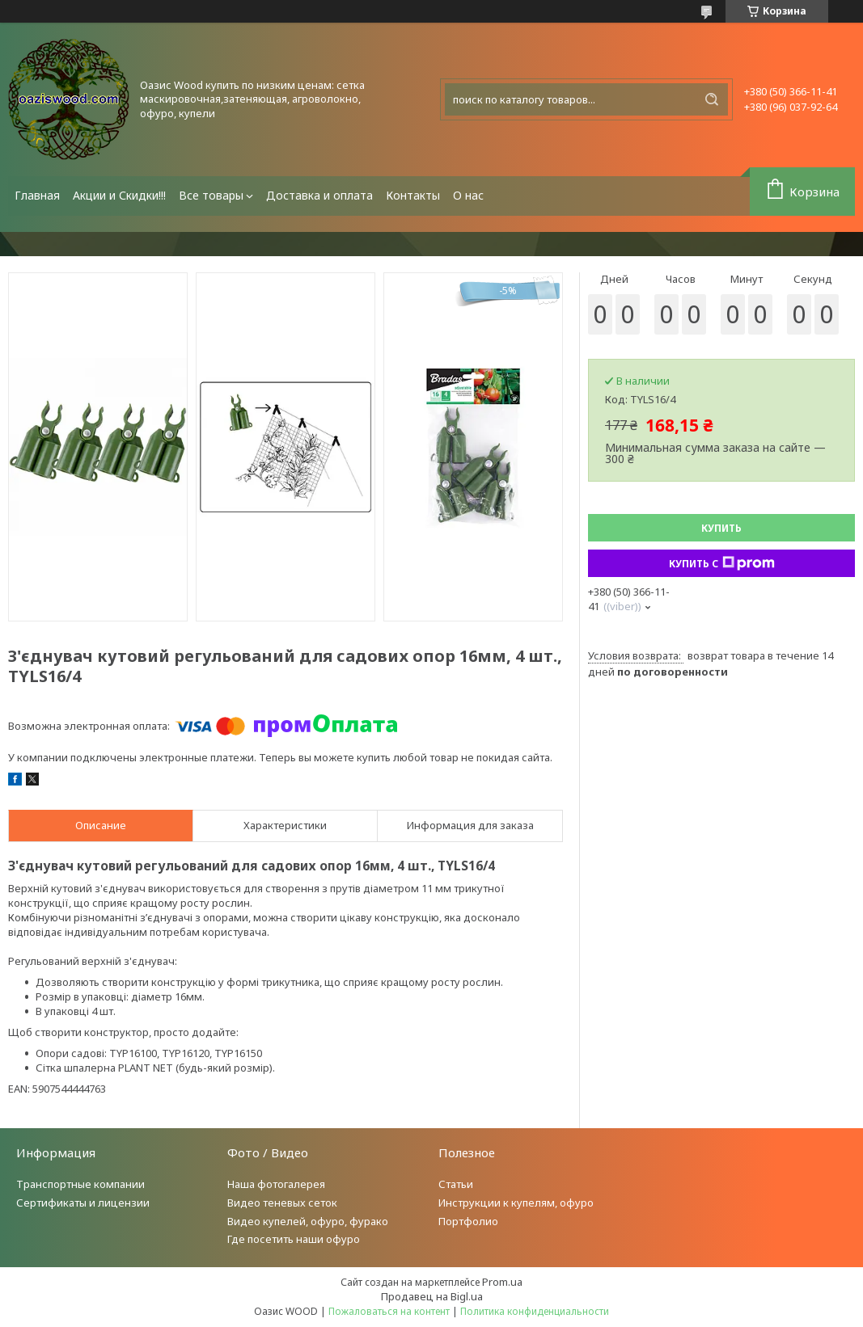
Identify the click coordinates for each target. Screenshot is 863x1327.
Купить (721, 528)
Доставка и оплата (319, 195)
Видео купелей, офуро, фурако (307, 1221)
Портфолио (468, 1221)
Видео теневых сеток (282, 1202)
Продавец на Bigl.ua (432, 1296)
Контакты (413, 195)
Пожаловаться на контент (389, 1311)
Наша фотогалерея (276, 1184)
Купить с (722, 563)
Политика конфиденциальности (534, 1311)
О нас (468, 195)
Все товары (211, 195)
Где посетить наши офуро (293, 1239)
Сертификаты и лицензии (83, 1202)
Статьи (455, 1184)
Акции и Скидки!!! (119, 195)
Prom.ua (502, 1281)
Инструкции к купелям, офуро (516, 1202)
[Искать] (712, 99)
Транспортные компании (80, 1184)
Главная (37, 195)
